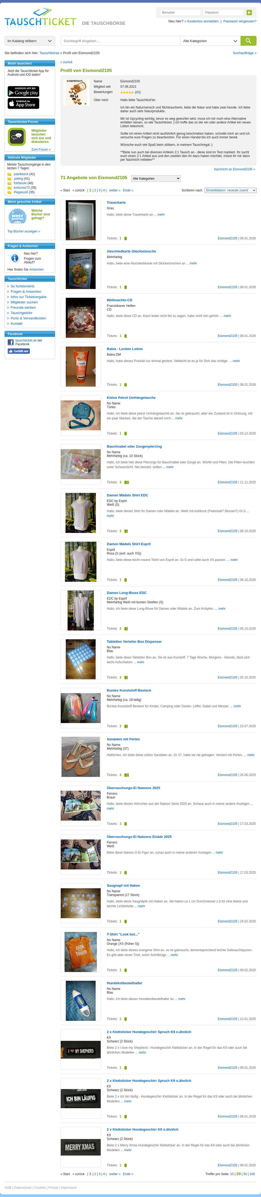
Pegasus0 (21, 192)
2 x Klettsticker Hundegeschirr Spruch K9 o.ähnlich (149, 1032)
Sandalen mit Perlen (123, 739)
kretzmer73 (22, 188)
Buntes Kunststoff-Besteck (129, 690)
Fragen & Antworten (26, 292)
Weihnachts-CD (119, 300)
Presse (53, 1188)
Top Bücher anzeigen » (23, 231)
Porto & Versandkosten (28, 318)
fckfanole (20, 183)
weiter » (114, 190)
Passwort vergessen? (239, 21)
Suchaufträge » (244, 53)
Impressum (69, 1188)
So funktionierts (23, 286)
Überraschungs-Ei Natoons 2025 (133, 788)
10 (232, 1174)
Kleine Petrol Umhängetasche (131, 398)
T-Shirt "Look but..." (123, 934)
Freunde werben (23, 308)
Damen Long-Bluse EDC (127, 593)
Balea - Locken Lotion (125, 349)
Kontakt (16, 324)
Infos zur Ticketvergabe (28, 297)
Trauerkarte (116, 202)
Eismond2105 (227, 238)
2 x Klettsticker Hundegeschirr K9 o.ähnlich (142, 1129)
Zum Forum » (41, 149)
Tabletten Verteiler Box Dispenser (134, 642)
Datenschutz (23, 1188)
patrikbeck (21, 174)
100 (252, 1174)
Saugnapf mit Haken (123, 885)
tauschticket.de (26, 340)
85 (138, 92)
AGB (8, 1188)
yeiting (18, 178)
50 (245, 1174)
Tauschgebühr (21, 313)
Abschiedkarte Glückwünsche (131, 251)
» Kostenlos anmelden (201, 21)
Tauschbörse (49, 53)
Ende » (128, 190)
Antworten (36, 269)
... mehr (159, 214)
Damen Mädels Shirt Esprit (129, 544)
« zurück (66, 62)
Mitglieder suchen (24, 302)
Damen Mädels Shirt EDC (127, 495)
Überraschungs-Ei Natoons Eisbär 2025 (139, 837)
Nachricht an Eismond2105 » (234, 169)
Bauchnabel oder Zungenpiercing (134, 446)
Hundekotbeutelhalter (124, 983)
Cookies (40, 1188)
